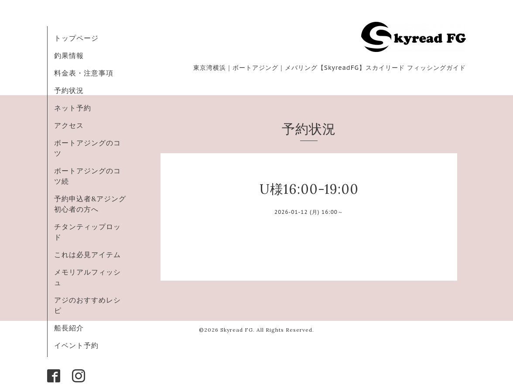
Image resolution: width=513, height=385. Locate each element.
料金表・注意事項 (83, 73)
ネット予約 (72, 107)
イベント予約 (76, 345)
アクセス (69, 125)
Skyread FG (236, 330)
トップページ (76, 38)
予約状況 (69, 90)
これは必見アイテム (87, 254)
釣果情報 (69, 55)
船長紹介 (69, 327)
